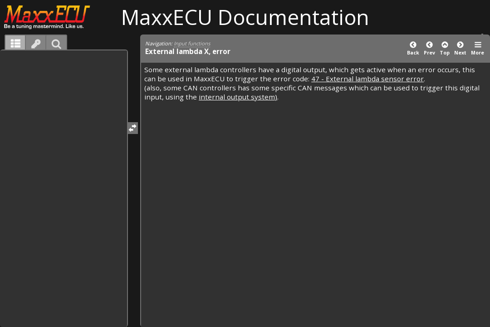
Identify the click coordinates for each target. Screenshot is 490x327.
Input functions (192, 43)
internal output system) (238, 96)
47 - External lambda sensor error (367, 78)
